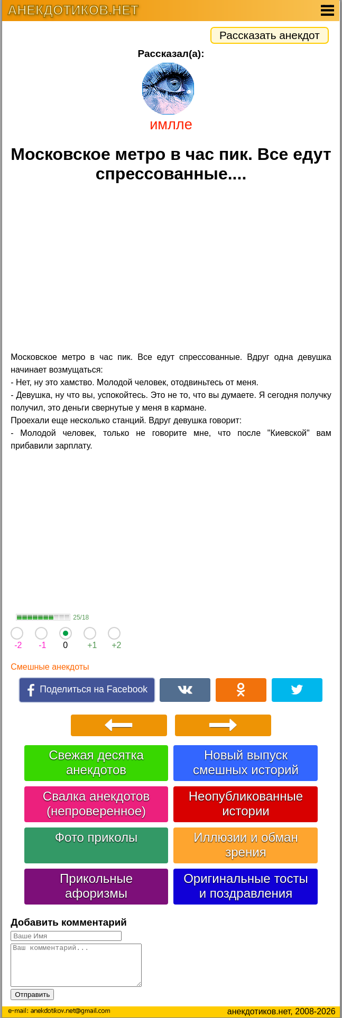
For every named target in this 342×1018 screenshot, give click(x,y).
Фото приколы (96, 837)
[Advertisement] (171, 268)
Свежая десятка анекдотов (96, 762)
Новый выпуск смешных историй (246, 762)
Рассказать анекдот (269, 35)
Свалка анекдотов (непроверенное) (96, 803)
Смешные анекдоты (50, 666)
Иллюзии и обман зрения (245, 844)
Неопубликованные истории (246, 803)
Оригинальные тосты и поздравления (245, 885)
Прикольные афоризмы (96, 885)
